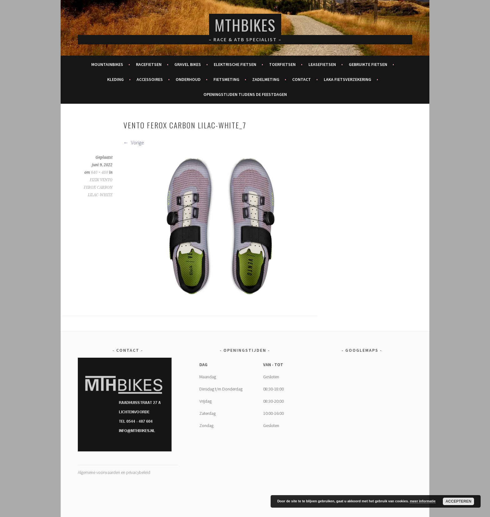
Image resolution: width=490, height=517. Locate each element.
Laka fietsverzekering (347, 79)
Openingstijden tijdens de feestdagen (245, 94)
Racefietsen (149, 64)
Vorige (133, 142)
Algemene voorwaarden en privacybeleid (114, 472)
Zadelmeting (265, 79)
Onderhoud (188, 79)
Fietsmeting (226, 79)
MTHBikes (245, 25)
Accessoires (150, 79)
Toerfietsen (282, 64)
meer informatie (423, 501)
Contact (301, 79)
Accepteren (459, 501)
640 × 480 (99, 172)
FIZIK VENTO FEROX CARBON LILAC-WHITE (98, 187)
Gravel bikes (187, 64)
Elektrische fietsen (235, 64)
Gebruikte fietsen (368, 64)
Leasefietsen (322, 64)
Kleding (115, 79)
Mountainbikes (107, 64)
